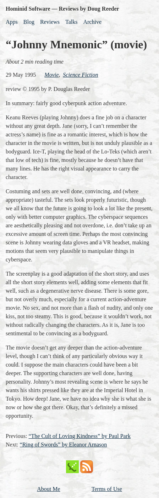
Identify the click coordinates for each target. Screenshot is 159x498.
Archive (92, 22)
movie (51, 75)
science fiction (80, 75)
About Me (48, 489)
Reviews (50, 22)
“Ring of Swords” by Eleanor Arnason (63, 445)
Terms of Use (107, 489)
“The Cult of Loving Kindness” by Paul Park (79, 436)
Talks (71, 22)
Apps (12, 22)
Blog (28, 22)
